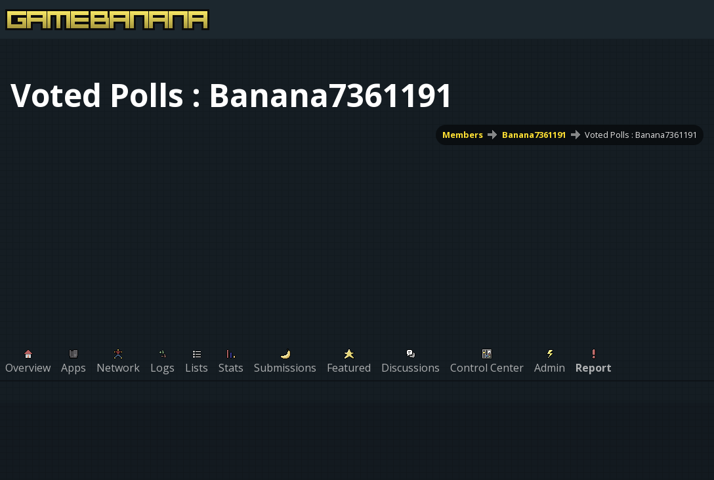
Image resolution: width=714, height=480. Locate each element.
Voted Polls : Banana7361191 (641, 135)
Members (462, 135)
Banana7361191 (534, 135)
